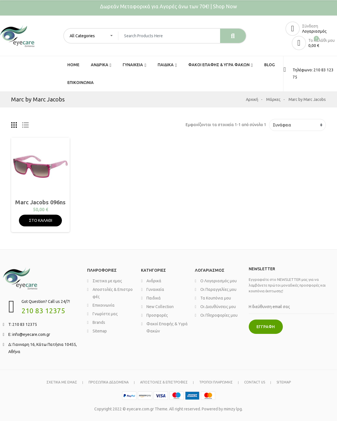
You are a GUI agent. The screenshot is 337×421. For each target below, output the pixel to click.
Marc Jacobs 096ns (40, 202)
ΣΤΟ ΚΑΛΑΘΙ (40, 220)
